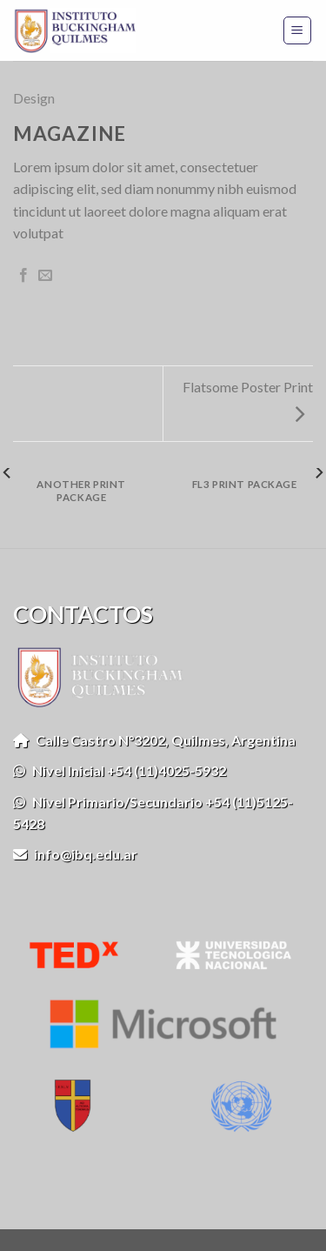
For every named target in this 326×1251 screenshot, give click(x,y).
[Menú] (297, 30)
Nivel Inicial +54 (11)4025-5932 (119, 770)
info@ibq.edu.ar (75, 854)
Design (34, 98)
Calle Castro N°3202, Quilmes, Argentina (154, 740)
